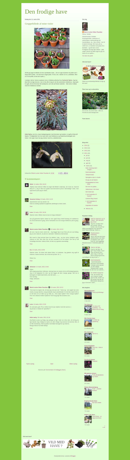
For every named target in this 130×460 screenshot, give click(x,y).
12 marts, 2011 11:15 (46, 199)
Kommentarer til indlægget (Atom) (56, 370)
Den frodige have (46, 11)
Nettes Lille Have (89, 414)
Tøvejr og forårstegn (97, 292)
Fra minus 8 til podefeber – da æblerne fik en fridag (98, 307)
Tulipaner (94, 361)
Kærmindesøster (90, 172)
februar (88, 208)
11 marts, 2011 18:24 (40, 184)
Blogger (73, 456)
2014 (86, 145)
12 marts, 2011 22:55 (38, 250)
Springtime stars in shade (93, 177)
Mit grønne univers (90, 373)
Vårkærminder (90, 174)
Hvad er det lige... (96, 247)
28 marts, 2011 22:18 (44, 317)
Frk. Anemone (88, 332)
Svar (31, 193)
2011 (86, 153)
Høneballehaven (89, 290)
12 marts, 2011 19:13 (57, 229)
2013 (86, 148)
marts (88, 165)
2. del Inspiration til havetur (91, 202)
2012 (86, 150)
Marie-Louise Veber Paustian (39, 229)
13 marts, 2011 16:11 (57, 287)
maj (87, 160)
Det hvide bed (90, 192)
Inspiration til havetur (92, 205)
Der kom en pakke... (91, 186)
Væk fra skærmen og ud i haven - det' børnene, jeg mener (98, 220)
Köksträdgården (89, 346)
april (87, 163)
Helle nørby (33, 317)
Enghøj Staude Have (90, 401)
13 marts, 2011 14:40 (42, 267)
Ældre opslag (73, 364)
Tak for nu (95, 333)
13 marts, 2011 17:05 (39, 304)
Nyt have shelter (96, 402)
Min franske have (89, 318)
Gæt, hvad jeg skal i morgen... (91, 168)
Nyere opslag (30, 364)
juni (87, 158)
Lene (31, 212)
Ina (31, 250)
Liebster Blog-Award (91, 198)
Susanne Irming (35, 199)
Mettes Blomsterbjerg (91, 387)
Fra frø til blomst (89, 359)
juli (87, 155)
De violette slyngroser (97, 273)
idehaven (32, 267)
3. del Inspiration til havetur (91, 195)
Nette (31, 184)
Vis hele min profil (87, 56)
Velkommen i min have (92, 189)
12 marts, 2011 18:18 (39, 212)
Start (51, 364)
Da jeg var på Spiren (92, 180)
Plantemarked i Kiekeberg (95, 233)
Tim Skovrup (88, 304)
